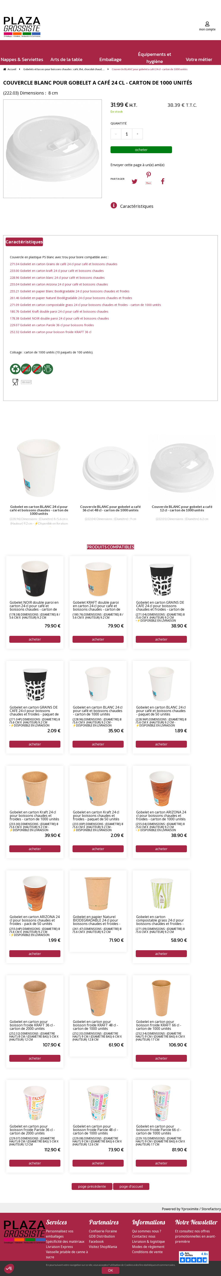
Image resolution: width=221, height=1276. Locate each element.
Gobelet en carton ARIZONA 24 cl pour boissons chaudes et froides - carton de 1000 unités (161, 815)
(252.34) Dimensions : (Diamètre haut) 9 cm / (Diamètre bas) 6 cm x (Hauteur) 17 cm (160, 1036)
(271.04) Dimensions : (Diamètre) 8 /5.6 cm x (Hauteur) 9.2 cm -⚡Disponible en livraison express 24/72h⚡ (160, 617)
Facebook (96, 1241)
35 (116, 730)
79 (52, 625)
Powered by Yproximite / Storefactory (191, 1209)
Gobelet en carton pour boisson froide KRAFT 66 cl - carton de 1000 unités (158, 1025)
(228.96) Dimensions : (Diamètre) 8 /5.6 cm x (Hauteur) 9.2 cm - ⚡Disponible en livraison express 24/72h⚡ (97, 722)
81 (179, 1149)
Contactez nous (143, 1236)
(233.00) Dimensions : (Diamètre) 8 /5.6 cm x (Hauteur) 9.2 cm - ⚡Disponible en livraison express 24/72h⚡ (33, 827)
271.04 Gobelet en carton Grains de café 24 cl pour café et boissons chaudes (63, 264)
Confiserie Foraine (103, 1231)
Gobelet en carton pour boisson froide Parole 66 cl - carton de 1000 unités (158, 1130)
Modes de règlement (148, 1246)
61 (116, 1044)
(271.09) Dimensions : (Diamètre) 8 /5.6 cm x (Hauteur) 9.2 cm (160, 930)
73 (116, 1149)
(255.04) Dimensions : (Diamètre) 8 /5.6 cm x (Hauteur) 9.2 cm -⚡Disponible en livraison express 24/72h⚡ (160, 827)
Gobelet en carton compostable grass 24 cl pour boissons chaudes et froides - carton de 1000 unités (160, 920)
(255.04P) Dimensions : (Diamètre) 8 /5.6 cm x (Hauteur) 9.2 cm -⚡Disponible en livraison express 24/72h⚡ (34, 931)
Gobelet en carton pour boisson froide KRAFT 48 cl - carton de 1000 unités (95, 1025)
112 (52, 1149)
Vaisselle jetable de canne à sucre (67, 1254)
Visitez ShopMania (103, 1246)
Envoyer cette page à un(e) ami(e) (137, 164)
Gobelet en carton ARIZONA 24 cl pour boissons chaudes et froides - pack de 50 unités (35, 920)
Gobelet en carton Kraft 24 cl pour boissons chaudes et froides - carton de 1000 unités (34, 815)
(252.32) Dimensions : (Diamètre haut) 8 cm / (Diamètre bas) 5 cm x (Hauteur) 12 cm (33, 1036)
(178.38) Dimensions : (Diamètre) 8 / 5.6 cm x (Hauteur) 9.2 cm (34, 616)
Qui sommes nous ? (146, 1231)
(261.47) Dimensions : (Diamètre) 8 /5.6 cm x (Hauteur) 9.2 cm (97, 930)
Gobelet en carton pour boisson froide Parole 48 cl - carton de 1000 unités (95, 1130)
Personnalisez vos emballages (59, 1234)
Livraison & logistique (148, 1241)
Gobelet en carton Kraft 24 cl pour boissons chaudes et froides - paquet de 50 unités (96, 815)
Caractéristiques (136, 206)
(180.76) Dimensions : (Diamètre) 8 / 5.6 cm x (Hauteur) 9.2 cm (98, 616)
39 (52, 835)
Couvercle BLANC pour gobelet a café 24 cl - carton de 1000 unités (97, 82)
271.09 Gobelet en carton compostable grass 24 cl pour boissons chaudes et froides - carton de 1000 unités (85, 305)
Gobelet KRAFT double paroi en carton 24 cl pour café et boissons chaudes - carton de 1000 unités (96, 606)
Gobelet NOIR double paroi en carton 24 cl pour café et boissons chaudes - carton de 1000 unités (34, 606)
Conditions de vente (147, 1251)
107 (51, 1044)
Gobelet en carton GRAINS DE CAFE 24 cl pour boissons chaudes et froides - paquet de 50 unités (34, 711)
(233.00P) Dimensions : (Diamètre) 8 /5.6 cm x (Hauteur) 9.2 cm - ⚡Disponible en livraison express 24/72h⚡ (98, 827)
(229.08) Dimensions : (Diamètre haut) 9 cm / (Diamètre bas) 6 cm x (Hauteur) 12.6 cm (97, 1141)
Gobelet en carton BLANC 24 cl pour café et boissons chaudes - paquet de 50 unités (161, 711)
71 (116, 940)
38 (179, 625)
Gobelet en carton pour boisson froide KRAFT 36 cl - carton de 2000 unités (32, 1025)
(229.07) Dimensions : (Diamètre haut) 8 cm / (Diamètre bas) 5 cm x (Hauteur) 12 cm (33, 1141)
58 (179, 940)
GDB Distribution (102, 1236)
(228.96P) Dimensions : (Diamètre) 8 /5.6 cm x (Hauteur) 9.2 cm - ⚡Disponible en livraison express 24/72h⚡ (161, 722)
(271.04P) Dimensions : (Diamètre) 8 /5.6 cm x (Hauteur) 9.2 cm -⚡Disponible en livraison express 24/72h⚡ (34, 722)
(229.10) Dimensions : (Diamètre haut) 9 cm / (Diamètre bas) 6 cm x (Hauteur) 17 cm (160, 1141)
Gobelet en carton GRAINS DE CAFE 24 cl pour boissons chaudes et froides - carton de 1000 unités (160, 606)
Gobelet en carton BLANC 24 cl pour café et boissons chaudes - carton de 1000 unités (97, 711)
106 (178, 1044)
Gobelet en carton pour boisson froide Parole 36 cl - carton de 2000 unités (32, 1130)
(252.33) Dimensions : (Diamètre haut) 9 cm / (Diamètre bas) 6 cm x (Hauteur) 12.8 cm (97, 1036)
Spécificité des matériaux (65, 1241)
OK (110, 1270)
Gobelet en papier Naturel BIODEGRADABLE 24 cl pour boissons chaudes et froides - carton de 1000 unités (96, 920)
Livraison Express (59, 1246)
